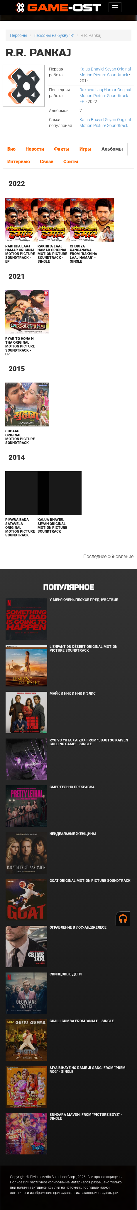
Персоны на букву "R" (54, 35)
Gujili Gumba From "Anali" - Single (82, 1021)
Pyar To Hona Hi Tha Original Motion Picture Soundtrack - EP (20, 346)
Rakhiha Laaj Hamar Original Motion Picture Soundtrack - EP (105, 95)
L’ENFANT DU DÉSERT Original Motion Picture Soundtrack (83, 649)
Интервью (18, 161)
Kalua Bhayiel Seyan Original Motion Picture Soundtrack (52, 525)
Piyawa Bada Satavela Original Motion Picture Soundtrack (20, 527)
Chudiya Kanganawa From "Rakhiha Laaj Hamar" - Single (83, 254)
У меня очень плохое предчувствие (84, 600)
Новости (35, 149)
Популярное (68, 587)
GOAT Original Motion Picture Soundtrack (90, 881)
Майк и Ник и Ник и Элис (73, 693)
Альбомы (112, 149)
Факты (62, 149)
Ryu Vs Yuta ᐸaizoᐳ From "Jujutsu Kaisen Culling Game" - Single (89, 742)
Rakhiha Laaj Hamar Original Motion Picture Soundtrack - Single (52, 254)
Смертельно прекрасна (72, 787)
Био (11, 149)
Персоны (18, 35)
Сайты (70, 161)
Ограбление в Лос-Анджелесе (78, 927)
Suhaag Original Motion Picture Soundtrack (20, 437)
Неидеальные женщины (73, 834)
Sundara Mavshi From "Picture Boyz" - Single (86, 1117)
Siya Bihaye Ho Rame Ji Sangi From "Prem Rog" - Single (88, 1070)
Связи (46, 161)
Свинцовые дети (66, 974)
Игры (86, 149)
